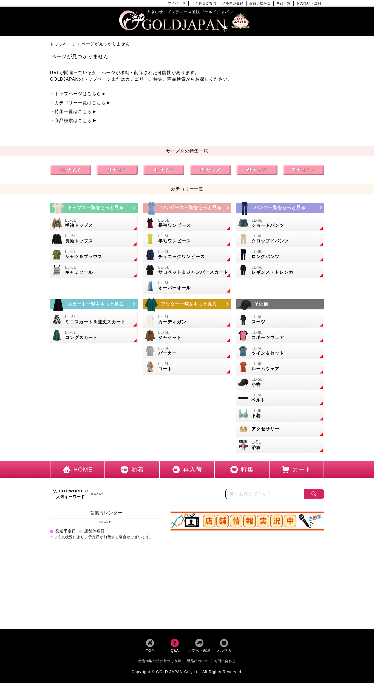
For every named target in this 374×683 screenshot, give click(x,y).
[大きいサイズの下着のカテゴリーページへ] (280, 414)
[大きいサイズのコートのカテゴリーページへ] (187, 367)
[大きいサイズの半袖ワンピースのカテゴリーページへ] (187, 239)
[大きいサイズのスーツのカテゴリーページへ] (280, 320)
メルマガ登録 (232, 3)
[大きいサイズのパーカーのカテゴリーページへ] (187, 351)
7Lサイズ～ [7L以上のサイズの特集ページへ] (303, 170)
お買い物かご (260, 3)
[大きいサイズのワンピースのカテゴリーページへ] (187, 208)
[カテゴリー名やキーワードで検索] (265, 494)
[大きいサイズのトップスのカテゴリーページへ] (94, 208)
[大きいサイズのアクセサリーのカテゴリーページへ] (280, 429)
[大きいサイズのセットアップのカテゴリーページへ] (280, 351)
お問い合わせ (225, 661)
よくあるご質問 (203, 3)
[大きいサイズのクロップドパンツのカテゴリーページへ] (280, 239)
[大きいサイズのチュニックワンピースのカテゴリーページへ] (187, 255)
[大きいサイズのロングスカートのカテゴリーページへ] (94, 335)
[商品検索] (314, 494)
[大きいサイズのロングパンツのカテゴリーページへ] (280, 255)
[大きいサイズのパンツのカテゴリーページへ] (280, 208)
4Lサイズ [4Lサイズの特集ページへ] (164, 170)
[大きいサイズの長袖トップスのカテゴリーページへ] (94, 239)
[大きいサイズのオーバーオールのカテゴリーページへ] (187, 286)
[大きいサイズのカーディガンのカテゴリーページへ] (187, 320)
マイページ (177, 3)
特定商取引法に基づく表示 (159, 661)
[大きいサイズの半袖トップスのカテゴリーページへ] (94, 223)
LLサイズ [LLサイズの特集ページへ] (71, 170)
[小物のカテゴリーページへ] (280, 382)
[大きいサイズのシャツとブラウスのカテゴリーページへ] (94, 255)
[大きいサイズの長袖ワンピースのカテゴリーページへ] (187, 223)
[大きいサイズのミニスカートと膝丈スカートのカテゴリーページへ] (94, 320)
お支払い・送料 (308, 3)
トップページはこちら (78, 93)
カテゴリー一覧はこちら (80, 102)
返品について (197, 661)
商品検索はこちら (73, 120)
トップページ (63, 44)
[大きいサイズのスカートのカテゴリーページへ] (94, 304)
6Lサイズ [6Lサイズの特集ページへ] (257, 170)
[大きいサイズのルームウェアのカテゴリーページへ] (280, 367)
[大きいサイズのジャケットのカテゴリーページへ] (187, 335)
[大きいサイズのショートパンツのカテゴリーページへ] (280, 223)
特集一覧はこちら (73, 111)
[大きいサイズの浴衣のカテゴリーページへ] (280, 445)
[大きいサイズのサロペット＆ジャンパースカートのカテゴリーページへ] (187, 270)
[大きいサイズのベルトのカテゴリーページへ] (280, 398)
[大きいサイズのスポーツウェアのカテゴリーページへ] (280, 335)
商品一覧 (283, 3)
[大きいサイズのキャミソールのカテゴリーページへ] (94, 270)
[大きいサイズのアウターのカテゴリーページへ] (187, 304)
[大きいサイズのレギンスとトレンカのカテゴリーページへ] (280, 270)
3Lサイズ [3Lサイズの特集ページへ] (117, 170)
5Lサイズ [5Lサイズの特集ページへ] (210, 170)
